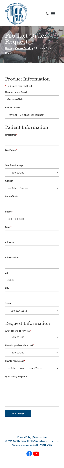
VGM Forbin (46, 444)
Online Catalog (24, 48)
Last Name (11, 149)
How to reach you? (15, 360)
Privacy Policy (24, 437)
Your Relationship (14, 165)
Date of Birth (11, 196)
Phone (9, 211)
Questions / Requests (16, 376)
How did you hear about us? (19, 345)
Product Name (12, 107)
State (8, 303)
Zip (6, 272)
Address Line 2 (12, 257)
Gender (9, 180)
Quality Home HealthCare (25, 441)
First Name (11, 134)
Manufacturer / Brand (16, 92)
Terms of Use (40, 437)
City (7, 288)
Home (8, 48)
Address (9, 242)
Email (8, 227)
